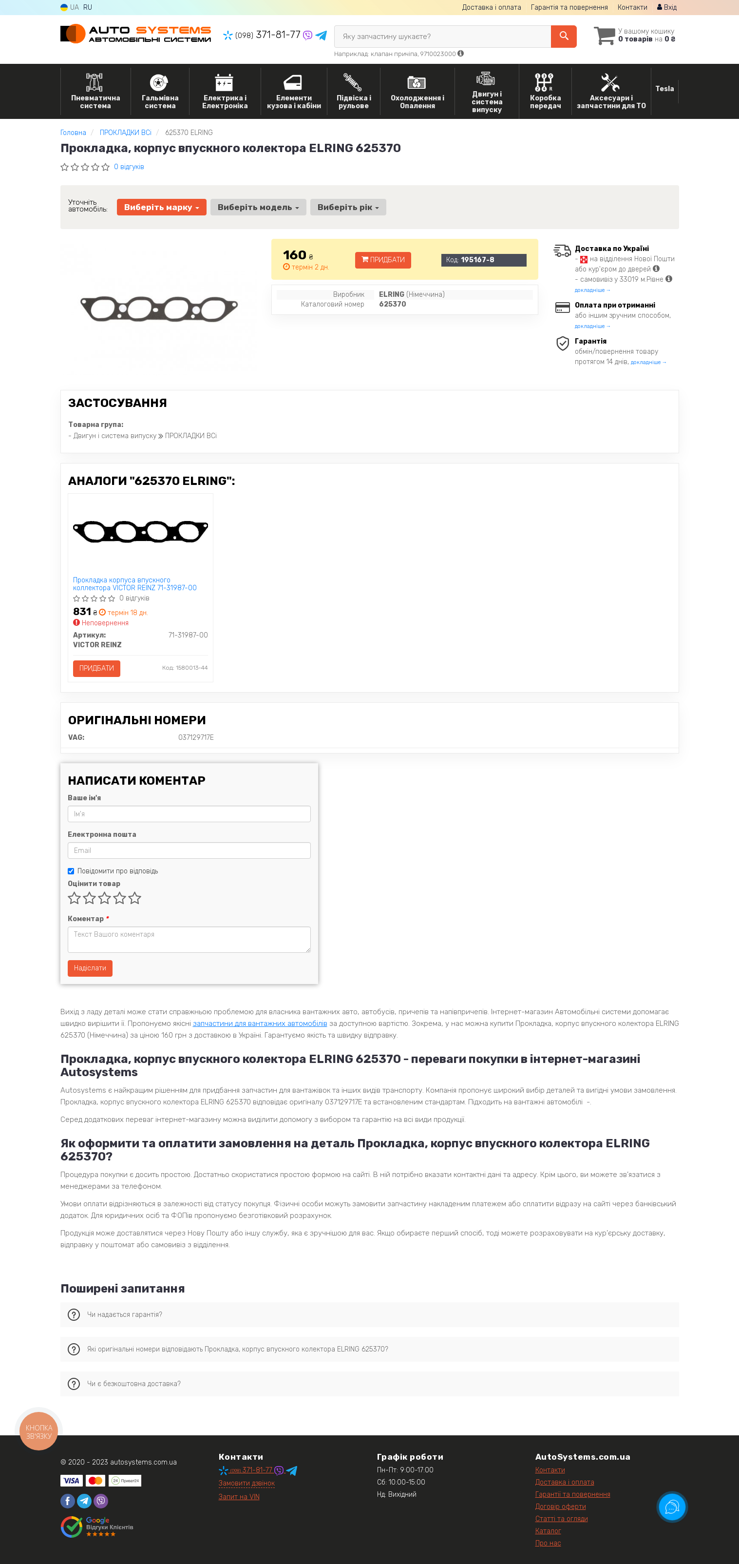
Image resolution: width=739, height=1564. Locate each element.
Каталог (548, 1531)
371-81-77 (263, 34)
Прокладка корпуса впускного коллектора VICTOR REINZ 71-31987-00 (135, 584)
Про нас (548, 1543)
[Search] (564, 36)
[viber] (101, 1501)
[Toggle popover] (672, 1507)
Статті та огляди (561, 1519)
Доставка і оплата (491, 7)
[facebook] (67, 1501)
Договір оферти (560, 1507)
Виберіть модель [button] (258, 207)
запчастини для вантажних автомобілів (260, 1023)
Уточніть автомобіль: (88, 205)
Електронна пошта (102, 834)
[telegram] (84, 1501)
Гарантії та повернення (572, 1494)
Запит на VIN (239, 1497)
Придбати (383, 260)
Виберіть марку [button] (161, 207)
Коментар (88, 919)
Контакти (632, 7)
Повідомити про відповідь (113, 871)
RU (87, 7)
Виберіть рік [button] (348, 207)
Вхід (667, 7)
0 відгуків (129, 167)
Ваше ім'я (84, 798)
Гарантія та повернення (569, 7)
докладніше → (593, 290)
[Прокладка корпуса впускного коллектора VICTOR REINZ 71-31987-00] (140, 531)
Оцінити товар (94, 884)
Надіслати (90, 968)
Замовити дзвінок (247, 1483)
